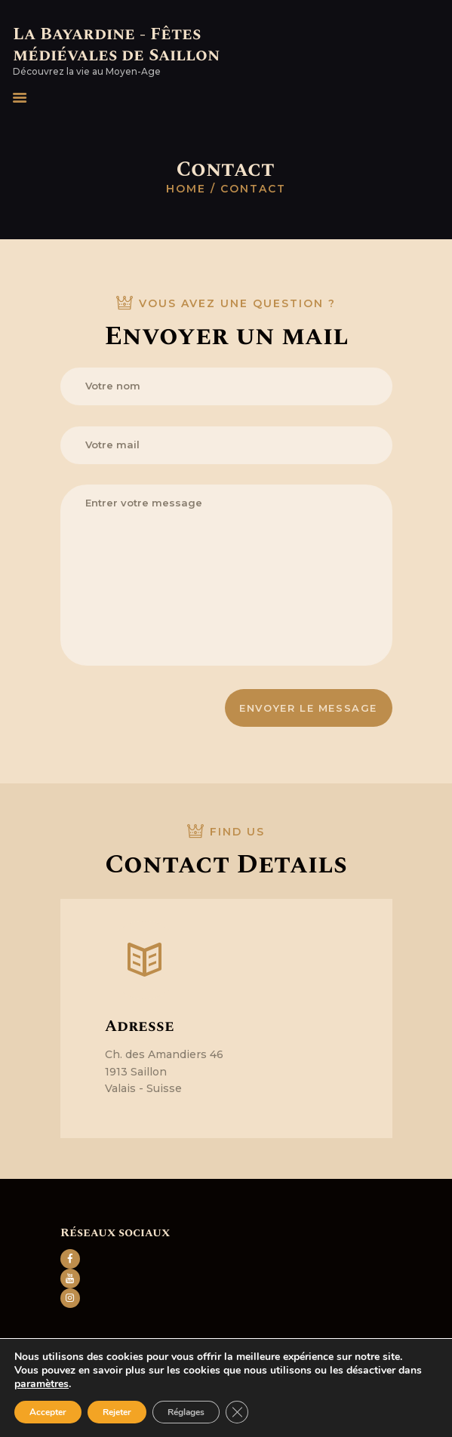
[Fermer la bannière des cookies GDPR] (237, 1412)
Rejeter (117, 1412)
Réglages (186, 1412)
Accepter (47, 1412)
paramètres (41, 1384)
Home (186, 188)
